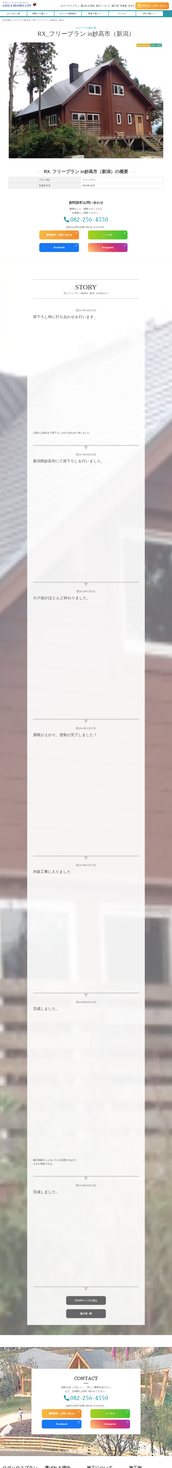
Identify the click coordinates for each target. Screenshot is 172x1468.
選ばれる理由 (88, 5)
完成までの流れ (97, 1312)
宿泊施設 (13, 1307)
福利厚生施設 (15, 1314)
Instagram (108, 247)
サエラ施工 (95, 1307)
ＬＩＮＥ (108, 235)
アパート (122, 14)
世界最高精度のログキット (61, 1312)
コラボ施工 (95, 1303)
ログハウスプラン (69, 5)
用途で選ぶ (94, 14)
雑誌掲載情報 (54, 1342)
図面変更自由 (54, 1307)
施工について (103, 5)
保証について (54, 1298)
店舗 (11, 1303)
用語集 (139, 1426)
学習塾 (12, 1310)
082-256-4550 (86, 220)
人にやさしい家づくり (59, 1321)
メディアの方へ (55, 1346)
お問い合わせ (100, 1335)
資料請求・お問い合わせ (152, 5)
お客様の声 (13, 1335)
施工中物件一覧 (140, 1303)
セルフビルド (96, 1298)
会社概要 (36, 1426)
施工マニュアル (86, 1440)
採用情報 (74, 1426)
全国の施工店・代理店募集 (101, 1426)
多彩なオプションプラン (60, 1325)
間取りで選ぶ (40, 14)
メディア (53, 1335)
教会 (11, 1318)
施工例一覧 (86, 1138)
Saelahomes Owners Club (20, 1346)
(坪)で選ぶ (149, 14)
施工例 (115, 5)
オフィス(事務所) (67, 14)
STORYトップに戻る (86, 1125)
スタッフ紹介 (55, 1426)
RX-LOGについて (56, 1303)
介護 (11, 1321)
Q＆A (131, 5)
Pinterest (138, 1350)
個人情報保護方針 (98, 1346)
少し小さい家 (13, 14)
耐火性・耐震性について (60, 1316)
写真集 (123, 5)
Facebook (59, 247)
